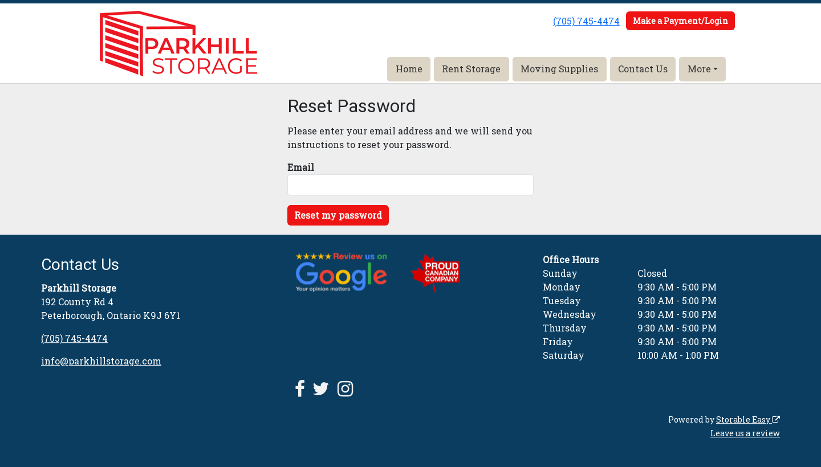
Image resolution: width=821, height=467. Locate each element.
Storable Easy (748, 419)
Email (300, 167)
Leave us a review (745, 433)
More (699, 69)
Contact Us (643, 69)
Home (409, 69)
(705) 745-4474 (586, 21)
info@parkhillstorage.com (101, 361)
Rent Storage (471, 69)
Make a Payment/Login (680, 20)
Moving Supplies (559, 69)
